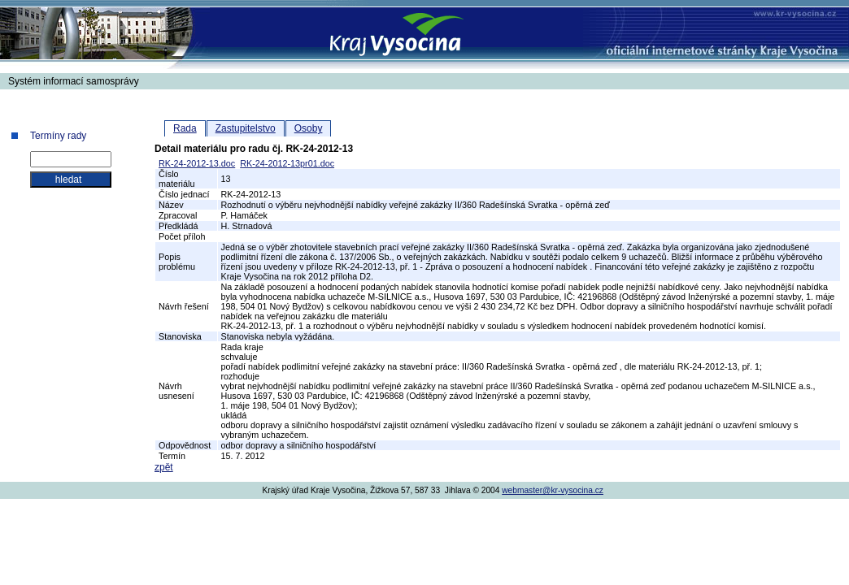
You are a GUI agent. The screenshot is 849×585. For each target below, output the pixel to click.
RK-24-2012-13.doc (197, 163)
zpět (164, 467)
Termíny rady (58, 135)
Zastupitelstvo (246, 128)
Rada (185, 128)
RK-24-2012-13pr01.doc (287, 163)
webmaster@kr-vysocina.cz (552, 490)
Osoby (308, 128)
